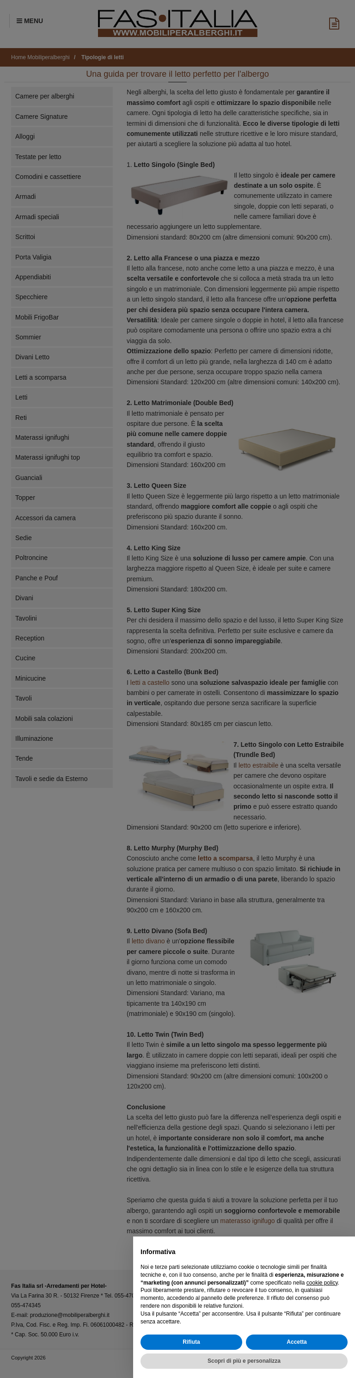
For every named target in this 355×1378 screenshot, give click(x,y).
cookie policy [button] (322, 1283)
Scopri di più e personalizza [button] (244, 1361)
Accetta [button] (296, 1342)
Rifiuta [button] (191, 1342)
